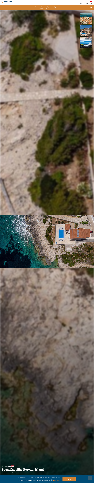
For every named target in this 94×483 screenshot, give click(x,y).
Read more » (56, 480)
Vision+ (86, 3)
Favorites (48, 9)
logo (6, 2)
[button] (86, 18)
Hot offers (41, 9)
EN (91, 3)
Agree (69, 479)
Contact (55, 9)
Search (35, 9)
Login (81, 3)
